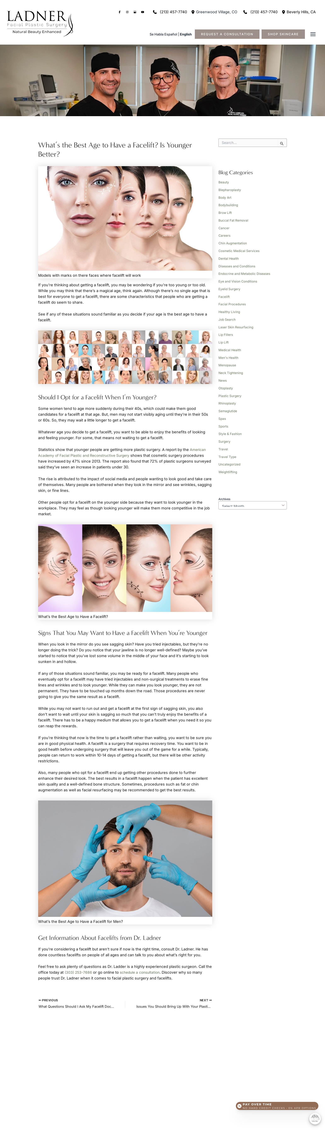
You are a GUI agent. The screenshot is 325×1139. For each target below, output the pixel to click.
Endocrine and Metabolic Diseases (245, 272)
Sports (223, 421)
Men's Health (228, 354)
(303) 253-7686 (79, 972)
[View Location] (193, 12)
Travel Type (227, 451)
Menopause (227, 361)
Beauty (223, 182)
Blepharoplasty (230, 190)
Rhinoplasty (227, 399)
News (222, 376)
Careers (224, 234)
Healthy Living (229, 309)
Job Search (227, 316)
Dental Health (228, 257)
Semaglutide (228, 406)
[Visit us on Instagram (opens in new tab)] (127, 12)
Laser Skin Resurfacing (236, 324)
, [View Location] (216, 12)
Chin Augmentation (233, 242)
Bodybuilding (228, 204)
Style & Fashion (230, 428)
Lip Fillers (225, 331)
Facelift (224, 294)
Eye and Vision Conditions (239, 279)
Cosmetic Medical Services (239, 249)
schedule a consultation (141, 972)
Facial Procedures (232, 302)
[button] (229, 34)
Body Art (225, 197)
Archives (224, 493)
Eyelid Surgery (229, 287)
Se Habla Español (163, 34)
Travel (223, 443)
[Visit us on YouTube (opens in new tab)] (142, 12)
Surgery (224, 436)
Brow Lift (225, 212)
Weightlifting (228, 466)
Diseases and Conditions (237, 264)
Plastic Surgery (230, 391)
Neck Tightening (231, 369)
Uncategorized (229, 458)
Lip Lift (223, 339)
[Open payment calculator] (276, 1104)
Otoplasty (225, 384)
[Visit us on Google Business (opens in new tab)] (135, 12)
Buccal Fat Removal (233, 219)
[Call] (169, 12)
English (186, 34)
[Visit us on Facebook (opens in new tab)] (119, 12)
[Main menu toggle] (313, 34)
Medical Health (230, 346)
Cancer (224, 227)
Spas (222, 414)
